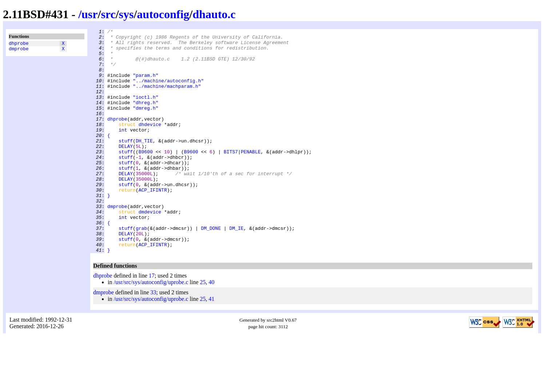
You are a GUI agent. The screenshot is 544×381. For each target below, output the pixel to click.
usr (90, 14)
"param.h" (145, 85)
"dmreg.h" (145, 124)
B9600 (146, 176)
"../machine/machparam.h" (167, 98)
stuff (126, 163)
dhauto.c (213, 14)
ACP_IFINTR (153, 222)
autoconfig (163, 14)
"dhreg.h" (145, 117)
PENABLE (251, 176)
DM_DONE (211, 268)
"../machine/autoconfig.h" (168, 91)
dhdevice (150, 144)
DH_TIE (144, 163)
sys (126, 14)
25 (203, 327)
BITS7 (231, 176)
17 (152, 320)
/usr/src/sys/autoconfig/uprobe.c (151, 327)
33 (153, 337)
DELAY (126, 170)
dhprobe (19, 44)
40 (211, 327)
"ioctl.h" (145, 111)
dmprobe (19, 50)
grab (141, 268)
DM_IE (236, 268)
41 (211, 344)
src (108, 14)
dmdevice (150, 249)
